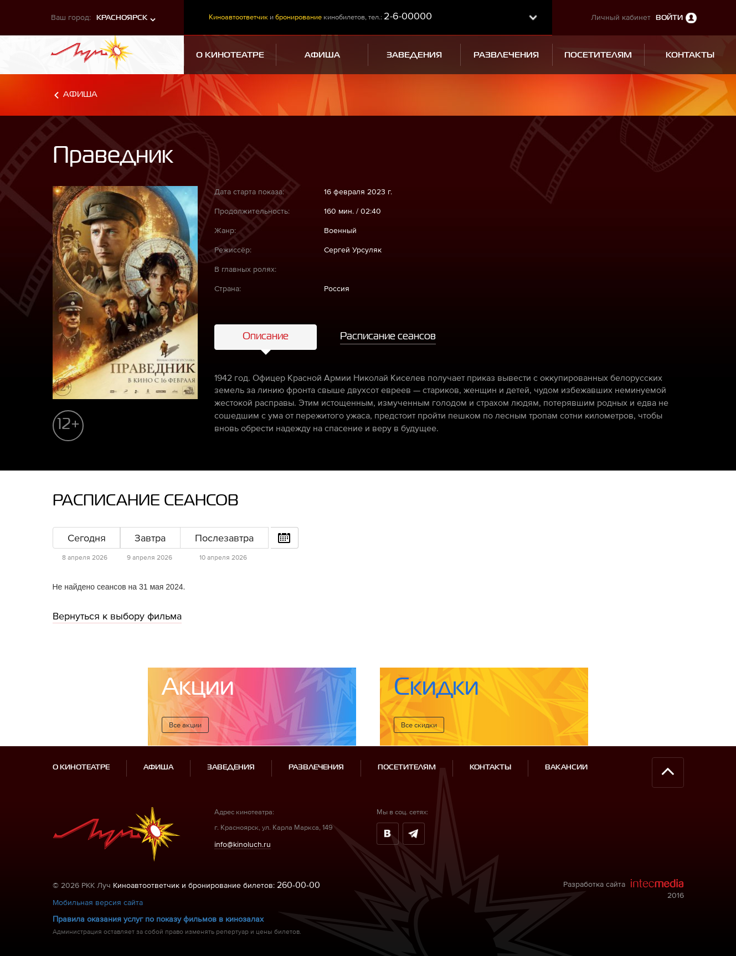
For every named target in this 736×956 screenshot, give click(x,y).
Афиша (80, 94)
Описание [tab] (266, 337)
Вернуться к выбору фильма (117, 616)
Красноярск (121, 18)
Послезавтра (224, 538)
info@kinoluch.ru (242, 844)
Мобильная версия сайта (98, 902)
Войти (669, 18)
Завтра (150, 538)
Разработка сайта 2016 (623, 889)
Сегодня (87, 538)
